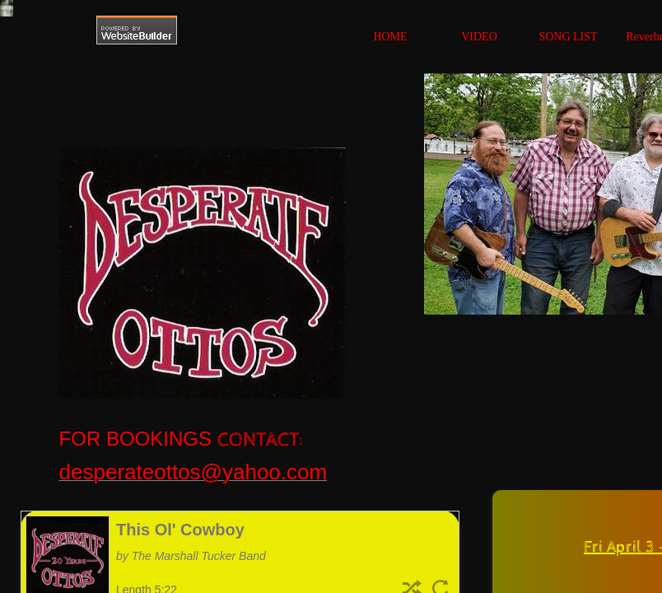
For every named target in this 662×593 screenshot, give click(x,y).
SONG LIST (567, 36)
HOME (390, 36)
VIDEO (479, 36)
